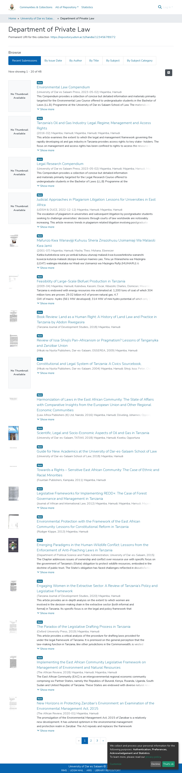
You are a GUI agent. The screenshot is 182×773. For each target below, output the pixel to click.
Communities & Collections (36, 7)
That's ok (168, 764)
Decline (155, 764)
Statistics (87, 7)
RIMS (64, 770)
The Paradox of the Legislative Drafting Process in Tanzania (83, 626)
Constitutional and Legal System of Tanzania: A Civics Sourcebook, (89, 363)
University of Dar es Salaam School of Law (38, 18)
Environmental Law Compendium (63, 87)
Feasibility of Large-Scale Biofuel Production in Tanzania (81, 281)
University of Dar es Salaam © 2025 (91, 766)
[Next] (103, 740)
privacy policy (153, 757)
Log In (167, 7)
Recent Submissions (24, 61)
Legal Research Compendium (60, 163)
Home (12, 18)
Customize (115, 764)
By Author (75, 61)
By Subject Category (139, 61)
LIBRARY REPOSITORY (108, 770)
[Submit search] (160, 7)
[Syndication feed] (168, 72)
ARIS (89, 770)
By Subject (113, 61)
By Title (94, 61)
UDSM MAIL (76, 770)
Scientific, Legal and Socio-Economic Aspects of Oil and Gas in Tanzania (93, 432)
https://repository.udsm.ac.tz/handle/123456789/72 (83, 37)
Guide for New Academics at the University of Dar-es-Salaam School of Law (97, 451)
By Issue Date (53, 61)
